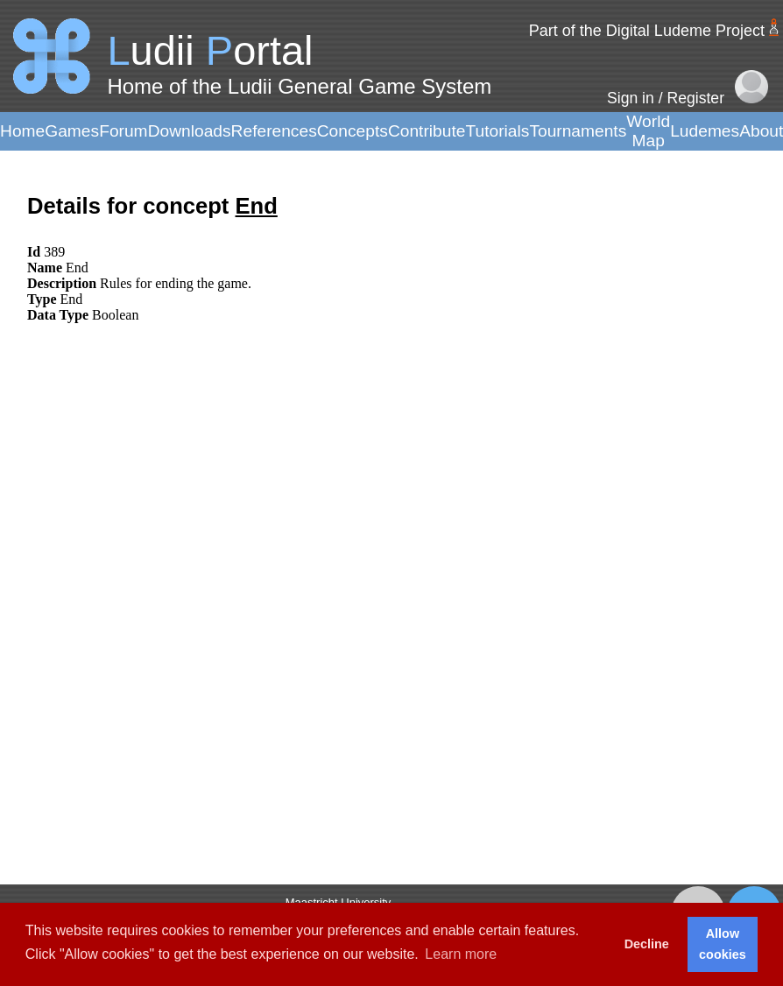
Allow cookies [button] (722, 943)
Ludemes (704, 131)
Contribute (427, 131)
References (274, 131)
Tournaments (577, 131)
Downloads (189, 131)
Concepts (352, 131)
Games (72, 131)
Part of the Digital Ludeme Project (647, 30)
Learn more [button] (461, 954)
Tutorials (497, 131)
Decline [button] (646, 944)
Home (22, 131)
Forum (123, 131)
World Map (648, 131)
